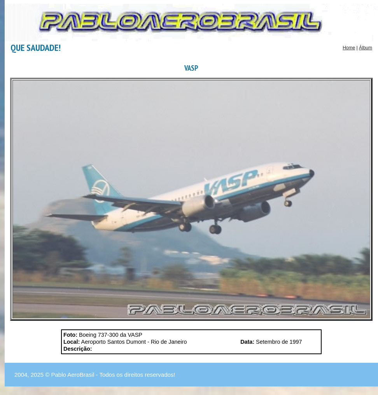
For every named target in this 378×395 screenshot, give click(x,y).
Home (349, 47)
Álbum (365, 47)
